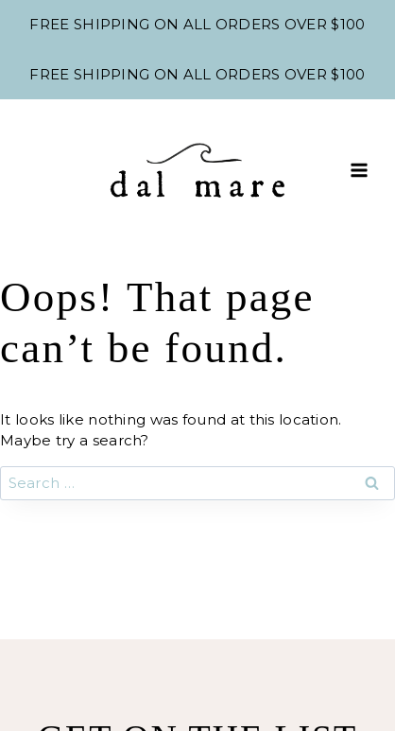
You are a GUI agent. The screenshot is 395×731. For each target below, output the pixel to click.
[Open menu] (358, 169)
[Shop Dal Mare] (197, 170)
